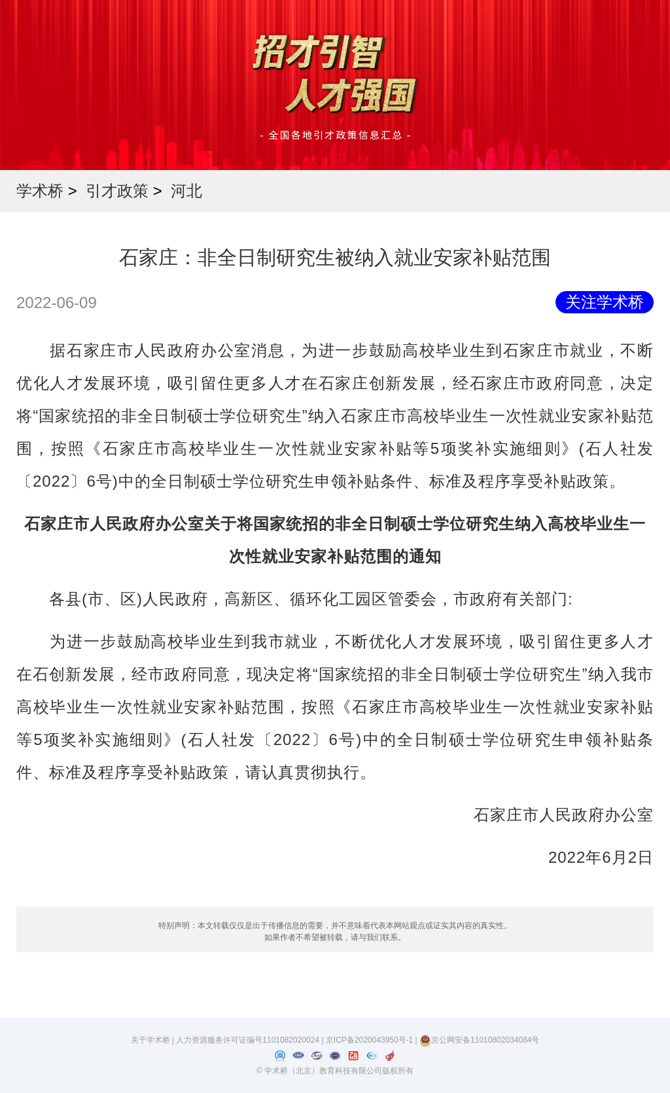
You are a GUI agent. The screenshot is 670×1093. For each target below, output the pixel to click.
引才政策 (117, 191)
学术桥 (39, 191)
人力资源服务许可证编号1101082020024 (248, 1040)
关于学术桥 (150, 1040)
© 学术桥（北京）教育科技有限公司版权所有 (335, 1070)
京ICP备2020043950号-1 (370, 1040)
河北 (186, 191)
